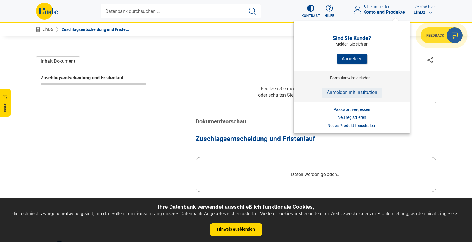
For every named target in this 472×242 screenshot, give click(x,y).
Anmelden (352, 58)
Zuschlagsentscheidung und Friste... (95, 29)
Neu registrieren (352, 117)
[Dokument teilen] (430, 60)
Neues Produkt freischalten (351, 125)
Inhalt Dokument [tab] (58, 61)
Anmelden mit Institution (352, 92)
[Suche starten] (252, 11)
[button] (310, 11)
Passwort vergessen (351, 109)
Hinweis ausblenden (236, 229)
